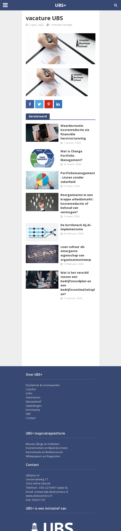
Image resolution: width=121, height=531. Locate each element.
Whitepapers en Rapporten (43, 456)
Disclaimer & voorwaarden (43, 385)
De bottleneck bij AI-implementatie (75, 227)
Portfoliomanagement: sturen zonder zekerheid (77, 177)
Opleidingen (34, 406)
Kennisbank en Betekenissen (44, 452)
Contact (31, 418)
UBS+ (60, 5)
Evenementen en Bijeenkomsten (47, 448)
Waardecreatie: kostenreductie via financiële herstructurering (74, 132)
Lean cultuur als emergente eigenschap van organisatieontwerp (75, 253)
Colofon (31, 389)
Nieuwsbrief (33, 401)
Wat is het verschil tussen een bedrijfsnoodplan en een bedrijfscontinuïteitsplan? (77, 283)
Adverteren (33, 397)
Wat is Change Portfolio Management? (71, 155)
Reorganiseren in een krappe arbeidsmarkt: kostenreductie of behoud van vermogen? (76, 203)
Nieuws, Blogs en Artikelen (42, 444)
